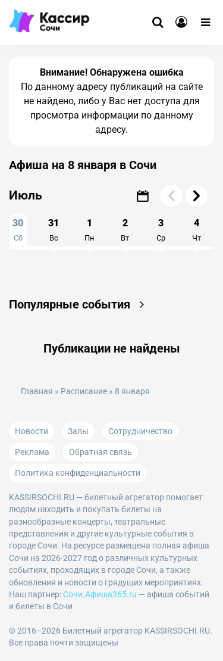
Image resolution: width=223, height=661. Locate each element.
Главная (37, 391)
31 (53, 229)
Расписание (84, 391)
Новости (31, 431)
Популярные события (79, 304)
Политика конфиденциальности (77, 473)
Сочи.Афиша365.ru (100, 594)
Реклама (32, 452)
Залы (78, 431)
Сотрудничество (140, 431)
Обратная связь (100, 452)
